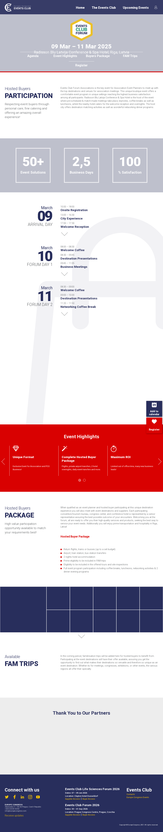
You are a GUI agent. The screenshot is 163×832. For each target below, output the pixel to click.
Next (158, 461)
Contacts (131, 794)
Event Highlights (65, 56)
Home (80, 8)
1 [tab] (79, 480)
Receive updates (14, 815)
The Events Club (104, 8)
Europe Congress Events (138, 797)
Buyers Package (98, 56)
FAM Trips (130, 56)
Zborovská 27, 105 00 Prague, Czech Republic (23, 807)
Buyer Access (88, 799)
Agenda (33, 56)
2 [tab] (84, 480)
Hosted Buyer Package (74, 536)
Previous (4, 461)
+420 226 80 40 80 (12, 809)
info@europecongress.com (15, 811)
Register (81, 65)
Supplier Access (72, 799)
